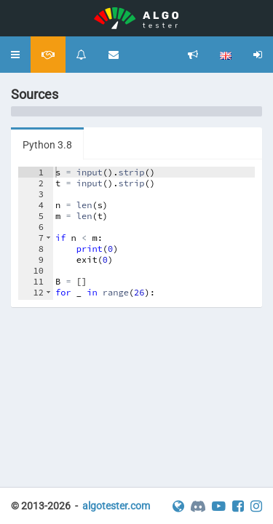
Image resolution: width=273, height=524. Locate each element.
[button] (15, 54)
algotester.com (116, 506)
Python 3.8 (47, 145)
